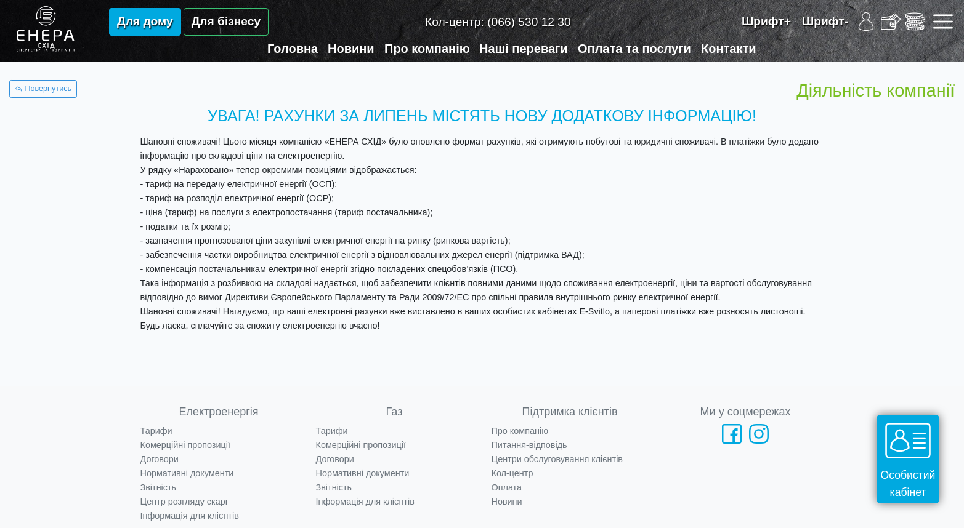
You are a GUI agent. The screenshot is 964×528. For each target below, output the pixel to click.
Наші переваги (523, 48)
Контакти (728, 48)
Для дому (145, 21)
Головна (292, 48)
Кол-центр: (498, 21)
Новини (351, 48)
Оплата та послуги (634, 48)
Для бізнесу (226, 21)
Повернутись (43, 88)
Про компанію (427, 48)
